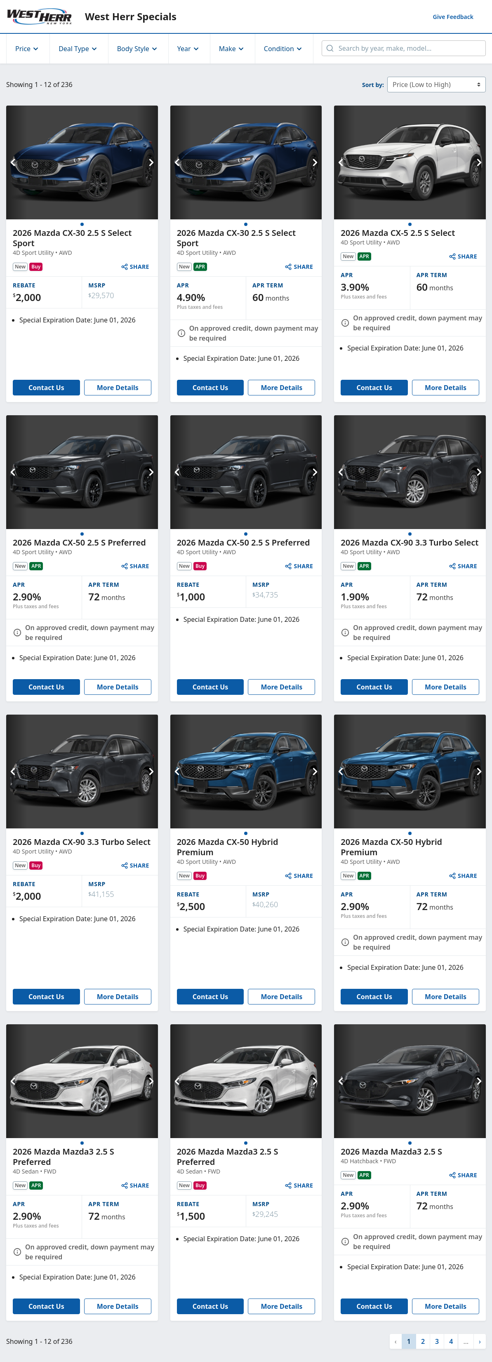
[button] (479, 1341)
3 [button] (437, 1341)
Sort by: (373, 85)
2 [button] (423, 1341)
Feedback (453, 17)
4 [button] (451, 1341)
